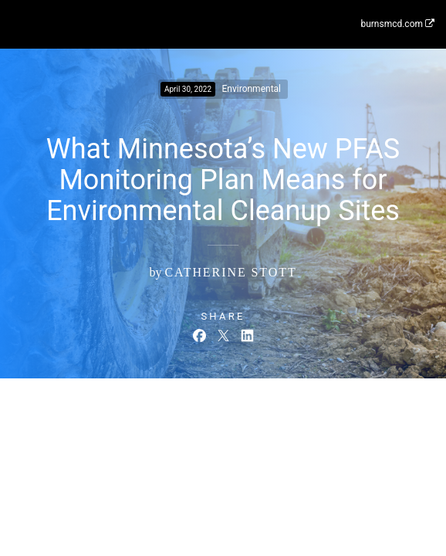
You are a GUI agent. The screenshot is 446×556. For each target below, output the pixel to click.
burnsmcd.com (397, 24)
